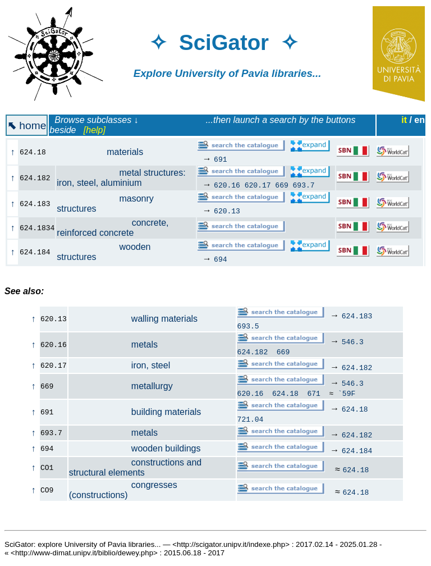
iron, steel (120, 365)
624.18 (285, 393)
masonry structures (105, 203)
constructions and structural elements (135, 467)
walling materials (133, 318)
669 (281, 185)
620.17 (258, 185)
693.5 (248, 326)
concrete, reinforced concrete (112, 228)
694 (220, 259)
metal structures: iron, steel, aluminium (121, 178)
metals (113, 344)
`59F (346, 393)
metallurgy (121, 386)
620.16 (227, 185)
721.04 (250, 419)
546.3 (353, 341)
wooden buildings (135, 448)
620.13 (227, 211)
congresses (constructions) (123, 490)
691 (220, 159)
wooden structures (103, 252)
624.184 (357, 450)
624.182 (252, 351)
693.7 (304, 185)
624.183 (357, 316)
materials (106, 152)
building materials (135, 412)
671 (313, 393)
